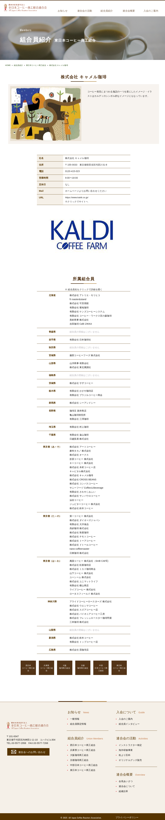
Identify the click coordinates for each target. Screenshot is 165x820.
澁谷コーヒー (76, 499)
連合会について (127, 784)
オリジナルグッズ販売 (130, 758)
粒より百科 (124, 753)
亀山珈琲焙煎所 (78, 414)
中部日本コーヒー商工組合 (84, 763)
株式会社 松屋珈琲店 (80, 563)
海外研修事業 (126, 748)
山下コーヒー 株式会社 (81, 571)
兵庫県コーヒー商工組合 (82, 748)
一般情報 (74, 717)
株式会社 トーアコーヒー (83, 539)
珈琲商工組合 (65, 664)
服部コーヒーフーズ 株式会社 (85, 355)
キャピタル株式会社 (80, 470)
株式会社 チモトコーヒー (83, 535)
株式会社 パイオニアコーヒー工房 (87, 612)
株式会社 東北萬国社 (80, 367)
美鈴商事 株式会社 (79, 319)
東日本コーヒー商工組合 (36, 65)
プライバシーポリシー (127, 815)
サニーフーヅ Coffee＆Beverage (86, 487)
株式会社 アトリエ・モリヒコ (85, 295)
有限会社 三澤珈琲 (79, 418)
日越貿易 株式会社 (79, 438)
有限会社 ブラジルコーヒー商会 (86, 394)
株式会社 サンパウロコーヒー (85, 495)
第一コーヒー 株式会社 (81, 515)
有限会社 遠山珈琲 (79, 434)
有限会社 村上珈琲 (79, 426)
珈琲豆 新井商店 (78, 410)
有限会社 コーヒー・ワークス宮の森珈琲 (91, 315)
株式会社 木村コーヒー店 (83, 466)
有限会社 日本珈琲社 (80, 339)
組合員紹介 (107, 11)
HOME (8, 65)
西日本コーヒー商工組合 (82, 743)
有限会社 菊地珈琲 (79, 307)
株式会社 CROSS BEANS (83, 478)
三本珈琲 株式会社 (79, 620)
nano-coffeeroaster (79, 547)
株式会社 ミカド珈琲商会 (83, 567)
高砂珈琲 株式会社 (79, 527)
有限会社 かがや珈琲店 (81, 390)
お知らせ (63, 11)
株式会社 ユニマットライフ (84, 579)
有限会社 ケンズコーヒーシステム (87, 311)
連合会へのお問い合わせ (27, 749)
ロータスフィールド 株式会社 (85, 592)
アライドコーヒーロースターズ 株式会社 (91, 600)
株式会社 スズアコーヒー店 (84, 608)
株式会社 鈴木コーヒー (81, 507)
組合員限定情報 (78, 722)
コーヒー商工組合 (28, 665)
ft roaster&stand (78, 299)
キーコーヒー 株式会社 (81, 462)
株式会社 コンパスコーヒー (84, 482)
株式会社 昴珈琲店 (79, 647)
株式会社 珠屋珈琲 (79, 531)
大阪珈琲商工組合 (79, 753)
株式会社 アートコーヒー (83, 446)
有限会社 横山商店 (79, 584)
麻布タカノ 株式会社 (80, 450)
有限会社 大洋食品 (79, 523)
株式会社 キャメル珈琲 (58, 65)
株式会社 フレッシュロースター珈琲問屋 (91, 616)
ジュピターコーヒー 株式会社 (85, 503)
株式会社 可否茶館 (79, 303)
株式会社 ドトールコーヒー (84, 543)
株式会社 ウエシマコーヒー (84, 604)
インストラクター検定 (130, 743)
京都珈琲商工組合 (79, 758)
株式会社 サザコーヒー (81, 382)
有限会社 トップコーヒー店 (84, 640)
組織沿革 (123, 789)
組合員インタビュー (129, 722)
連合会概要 (129, 11)
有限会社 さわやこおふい (83, 491)
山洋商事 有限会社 (79, 363)
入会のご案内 (151, 11)
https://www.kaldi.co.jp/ (77, 197)
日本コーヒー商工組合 (101, 665)
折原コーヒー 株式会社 (81, 458)
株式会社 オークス (79, 454)
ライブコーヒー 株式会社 (83, 588)
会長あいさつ (126, 779)
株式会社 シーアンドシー (83, 402)
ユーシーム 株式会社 (80, 575)
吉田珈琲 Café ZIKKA (81, 324)
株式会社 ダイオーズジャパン (85, 519)
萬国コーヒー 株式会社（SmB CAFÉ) (89, 559)
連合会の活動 (84, 11)
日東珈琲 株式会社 (79, 551)
